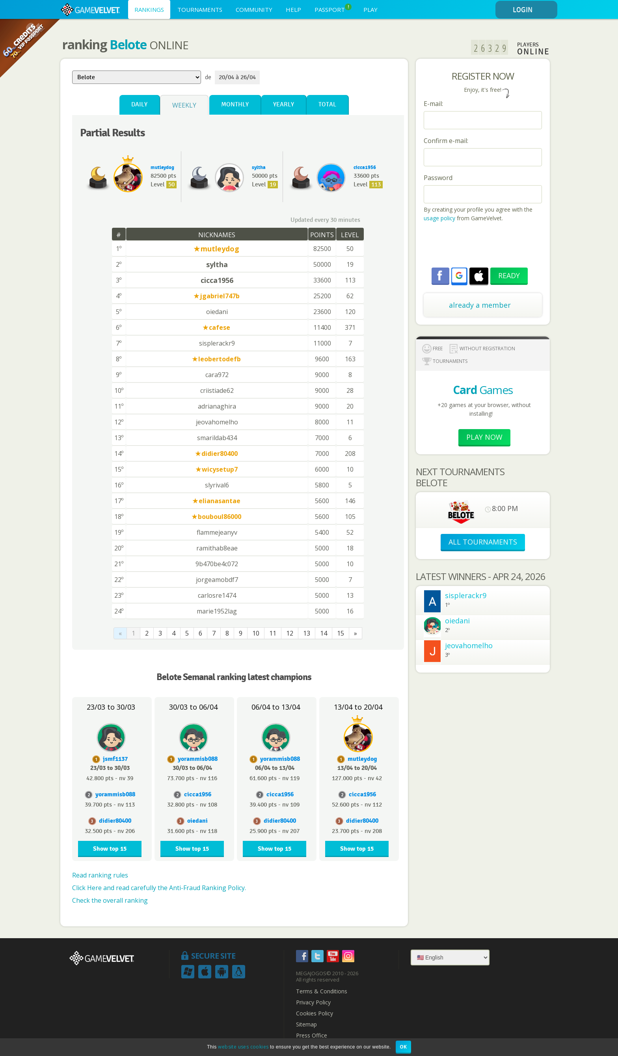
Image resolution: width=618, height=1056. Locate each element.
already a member (480, 305)
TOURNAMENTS (199, 9)
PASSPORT (333, 8)
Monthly (235, 104)
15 (340, 633)
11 (272, 633)
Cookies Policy (314, 1013)
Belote (128, 44)
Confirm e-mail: (446, 140)
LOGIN (534, 10)
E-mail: (433, 103)
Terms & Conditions (321, 991)
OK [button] (403, 1046)
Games (483, 389)
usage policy (439, 218)
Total (327, 104)
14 (323, 633)
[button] (459, 275)
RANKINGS (149, 9)
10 (255, 633)
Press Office (311, 1035)
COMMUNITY (254, 9)
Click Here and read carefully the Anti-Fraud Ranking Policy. (159, 887)
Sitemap (306, 1024)
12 (289, 633)
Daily (139, 104)
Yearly (283, 104)
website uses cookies (243, 1046)
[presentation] (484, 246)
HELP (293, 9)
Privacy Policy (313, 1002)
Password (438, 177)
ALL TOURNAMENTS (483, 542)
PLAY (370, 9)
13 (306, 633)
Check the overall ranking (110, 900)
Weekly (184, 105)
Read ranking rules (100, 875)
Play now (484, 437)
